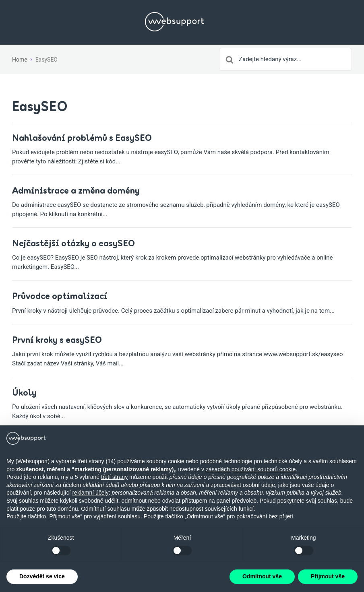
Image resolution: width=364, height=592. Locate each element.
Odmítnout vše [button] (262, 576)
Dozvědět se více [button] (42, 576)
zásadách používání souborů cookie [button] (251, 469)
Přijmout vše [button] (328, 576)
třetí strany (114, 477)
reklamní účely (90, 492)
